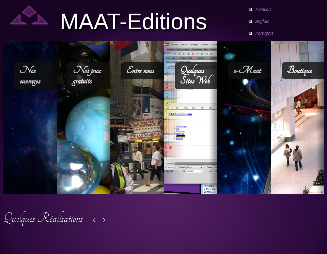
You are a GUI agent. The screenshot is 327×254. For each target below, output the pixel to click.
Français (263, 9)
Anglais (262, 21)
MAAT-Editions (133, 21)
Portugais (264, 33)
